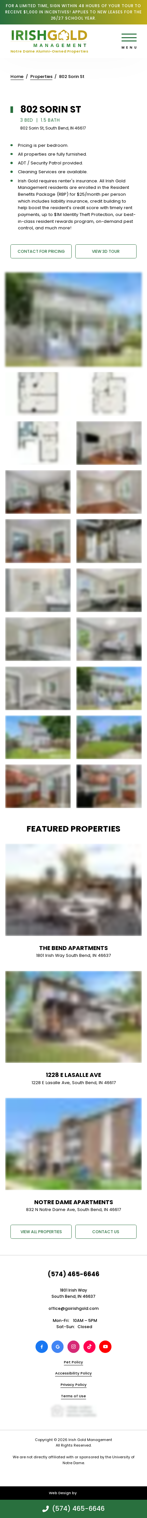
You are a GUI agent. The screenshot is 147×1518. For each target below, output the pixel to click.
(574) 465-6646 (73, 1274)
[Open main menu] (129, 37)
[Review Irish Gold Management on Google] (57, 1347)
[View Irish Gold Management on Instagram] (73, 1347)
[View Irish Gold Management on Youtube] (105, 1347)
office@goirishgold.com (74, 1308)
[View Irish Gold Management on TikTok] (89, 1347)
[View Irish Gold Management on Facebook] (42, 1347)
